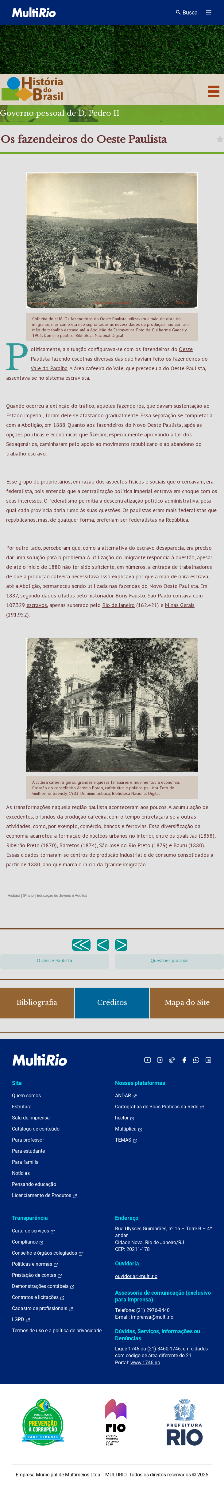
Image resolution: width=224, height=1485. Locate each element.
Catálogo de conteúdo (36, 1129)
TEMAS (126, 1140)
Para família (25, 1162)
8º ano (28, 895)
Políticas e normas (35, 1264)
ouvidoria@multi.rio (136, 1276)
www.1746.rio (145, 1363)
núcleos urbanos (109, 835)
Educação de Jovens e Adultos (62, 895)
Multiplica (129, 1129)
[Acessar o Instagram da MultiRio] (160, 1060)
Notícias (21, 1173)
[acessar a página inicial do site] (34, 12)
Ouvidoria (127, 1263)
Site (17, 1083)
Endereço (126, 1218)
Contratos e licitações (38, 1297)
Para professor (28, 1140)
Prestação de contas (37, 1275)
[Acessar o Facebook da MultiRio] (184, 1060)
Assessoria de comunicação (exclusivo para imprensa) (163, 1296)
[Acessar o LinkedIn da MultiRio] (208, 1060)
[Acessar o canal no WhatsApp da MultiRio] (196, 1060)
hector (125, 1118)
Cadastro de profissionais (42, 1308)
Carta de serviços (33, 1231)
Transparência (30, 1218)
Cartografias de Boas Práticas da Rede (159, 1107)
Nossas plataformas (140, 1083)
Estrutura (22, 1107)
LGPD (21, 1320)
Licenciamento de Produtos (44, 1195)
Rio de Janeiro (118, 605)
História (14, 895)
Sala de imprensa (31, 1118)
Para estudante (28, 1151)
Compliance (28, 1242)
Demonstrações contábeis (43, 1286)
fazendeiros (130, 405)
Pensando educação (34, 1184)
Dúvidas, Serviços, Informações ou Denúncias (157, 1334)
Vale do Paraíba (49, 368)
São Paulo (159, 595)
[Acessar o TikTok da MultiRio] (172, 1060)
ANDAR (126, 1096)
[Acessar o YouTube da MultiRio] (147, 1060)
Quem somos (26, 1096)
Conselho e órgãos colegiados (47, 1253)
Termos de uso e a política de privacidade (57, 1330)
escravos (36, 605)
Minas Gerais (180, 605)
